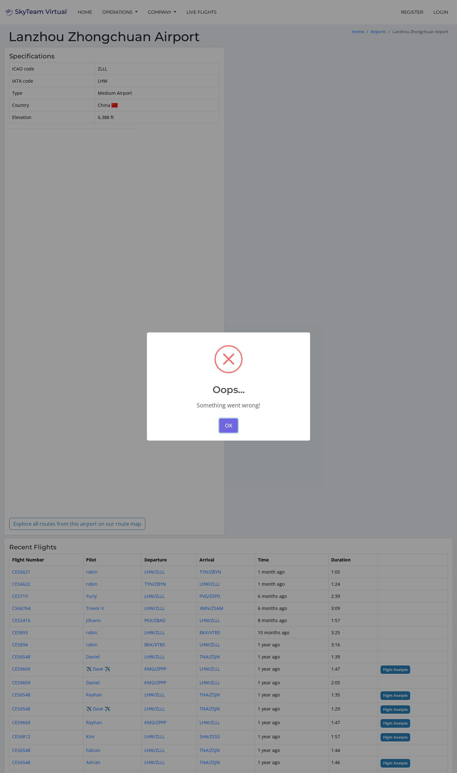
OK (228, 425)
